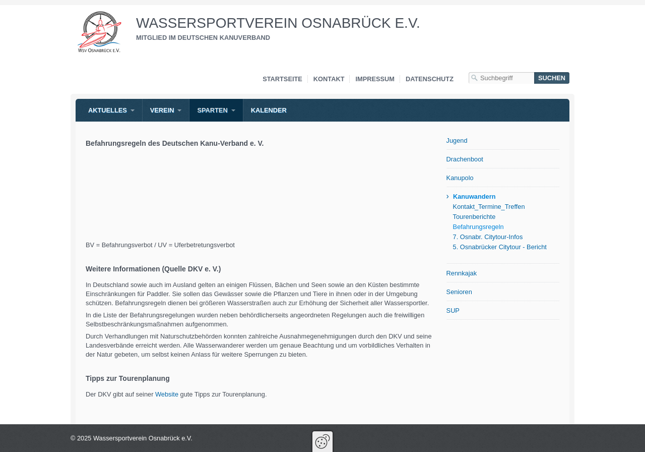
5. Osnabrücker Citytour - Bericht (500, 247)
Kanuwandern (474, 196)
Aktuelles (107, 110)
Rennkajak (461, 273)
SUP (453, 310)
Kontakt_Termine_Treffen (489, 206)
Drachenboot (464, 159)
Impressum (375, 79)
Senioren (459, 292)
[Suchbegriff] (501, 78)
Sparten (212, 110)
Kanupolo (460, 178)
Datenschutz (430, 79)
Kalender (269, 110)
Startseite (282, 79)
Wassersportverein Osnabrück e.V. (278, 23)
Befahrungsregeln (478, 227)
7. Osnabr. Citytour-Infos (488, 237)
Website (167, 394)
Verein (162, 110)
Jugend (457, 140)
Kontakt (329, 79)
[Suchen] (551, 78)
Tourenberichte (474, 216)
